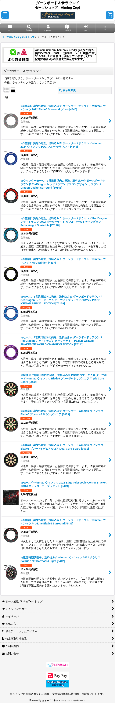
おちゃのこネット (51, 700)
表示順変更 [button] (67, 90)
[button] (5, 15)
